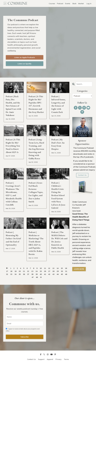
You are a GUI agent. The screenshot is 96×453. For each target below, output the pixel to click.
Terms (66, 448)
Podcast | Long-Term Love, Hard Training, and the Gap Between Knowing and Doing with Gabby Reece (36, 185)
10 (43, 356)
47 (39, 365)
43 (66, 362)
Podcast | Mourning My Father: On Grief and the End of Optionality (13, 314)
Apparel (50, 448)
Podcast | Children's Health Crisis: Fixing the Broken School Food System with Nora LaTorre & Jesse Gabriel (59, 253)
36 (34, 362)
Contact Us (82, 177)
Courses (51, 3)
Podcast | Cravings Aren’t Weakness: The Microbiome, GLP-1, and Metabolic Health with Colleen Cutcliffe (14, 253)
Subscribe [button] (25, 426)
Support (41, 448)
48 (44, 365)
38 (43, 362)
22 (34, 359)
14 (61, 356)
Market (81, 3)
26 (53, 359)
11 (47, 356)
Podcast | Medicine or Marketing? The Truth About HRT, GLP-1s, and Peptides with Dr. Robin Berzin (36, 321)
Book (74, 3)
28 (62, 359)
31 (11, 362)
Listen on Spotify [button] (24, 65)
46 (34, 365)
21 (30, 359)
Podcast (59, 3)
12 (52, 356)
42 (62, 362)
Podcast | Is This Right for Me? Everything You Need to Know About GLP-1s (13, 180)
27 (57, 359)
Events (67, 3)
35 (30, 362)
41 (57, 362)
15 (66, 356)
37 (39, 362)
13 (56, 356)
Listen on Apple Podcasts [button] (24, 58)
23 (39, 359)
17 (11, 359)
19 (20, 359)
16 (7, 359)
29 (66, 359)
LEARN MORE (79, 271)
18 (16, 359)
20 (25, 359)
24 (43, 359)
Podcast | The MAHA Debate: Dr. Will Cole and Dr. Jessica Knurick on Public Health (59, 319)
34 (25, 362)
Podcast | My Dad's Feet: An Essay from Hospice (58, 174)
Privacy (59, 448)
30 (7, 362)
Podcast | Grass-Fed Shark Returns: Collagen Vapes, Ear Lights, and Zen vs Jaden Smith (36, 249)
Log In (89, 3)
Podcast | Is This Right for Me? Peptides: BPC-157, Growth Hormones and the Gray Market (36, 118)
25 (48, 359)
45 (30, 365)
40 (53, 362)
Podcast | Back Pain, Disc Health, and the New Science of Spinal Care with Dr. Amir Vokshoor (14, 116)
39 (48, 362)
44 (25, 365)
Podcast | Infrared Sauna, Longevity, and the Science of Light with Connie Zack (59, 114)
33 (20, 362)
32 (16, 362)
